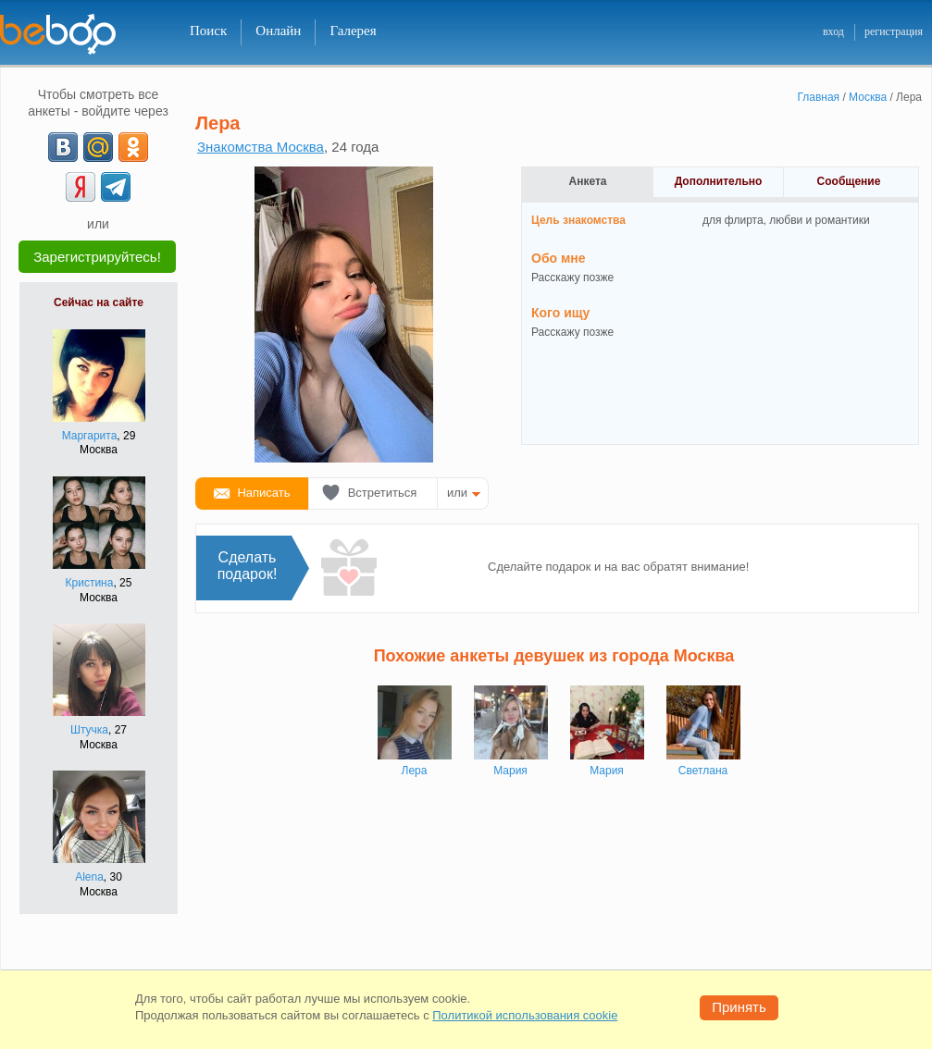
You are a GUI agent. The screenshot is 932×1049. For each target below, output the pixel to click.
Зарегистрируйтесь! (97, 257)
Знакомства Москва (260, 146)
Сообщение (849, 181)
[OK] (133, 147)
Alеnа (89, 876)
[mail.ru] (98, 147)
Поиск (208, 30)
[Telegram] (115, 187)
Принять (739, 1007)
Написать (263, 493)
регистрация (893, 31)
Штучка (89, 729)
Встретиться (382, 493)
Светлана (702, 770)
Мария (510, 770)
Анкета (588, 181)
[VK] (63, 147)
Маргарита (90, 435)
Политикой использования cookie (524, 1015)
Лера (415, 770)
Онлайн (278, 30)
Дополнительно (719, 181)
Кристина (90, 582)
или (457, 493)
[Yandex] (80, 187)
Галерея (352, 30)
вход (833, 31)
